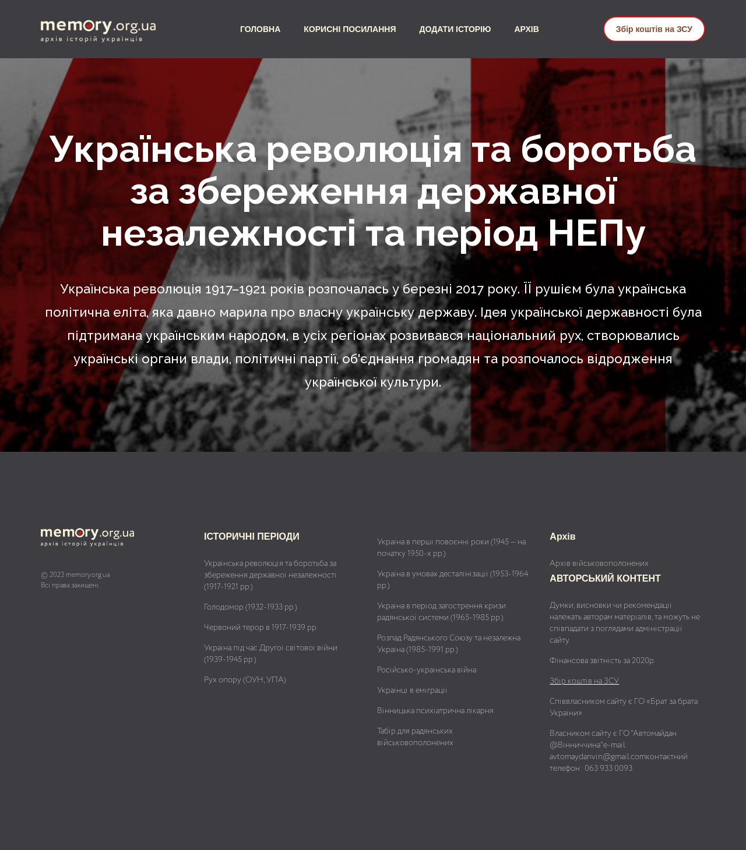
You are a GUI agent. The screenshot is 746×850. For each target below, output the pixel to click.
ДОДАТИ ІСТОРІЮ (455, 29)
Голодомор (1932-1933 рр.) (250, 607)
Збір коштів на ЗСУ (654, 29)
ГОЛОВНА (260, 29)
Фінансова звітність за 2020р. (602, 661)
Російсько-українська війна (426, 670)
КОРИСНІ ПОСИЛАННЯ (350, 29)
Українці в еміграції (412, 690)
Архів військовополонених (599, 563)
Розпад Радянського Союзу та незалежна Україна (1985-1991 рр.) (448, 644)
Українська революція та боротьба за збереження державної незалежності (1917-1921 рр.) (270, 575)
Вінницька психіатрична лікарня (435, 711)
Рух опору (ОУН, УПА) (245, 680)
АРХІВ (527, 29)
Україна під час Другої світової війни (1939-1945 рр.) (270, 653)
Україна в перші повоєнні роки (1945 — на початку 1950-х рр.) (451, 547)
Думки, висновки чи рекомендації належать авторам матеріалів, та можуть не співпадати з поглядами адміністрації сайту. (625, 623)
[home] (108, 29)
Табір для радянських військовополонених (415, 737)
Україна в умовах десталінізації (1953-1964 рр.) (452, 580)
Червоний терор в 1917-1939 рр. (261, 627)
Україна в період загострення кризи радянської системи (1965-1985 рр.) (441, 612)
